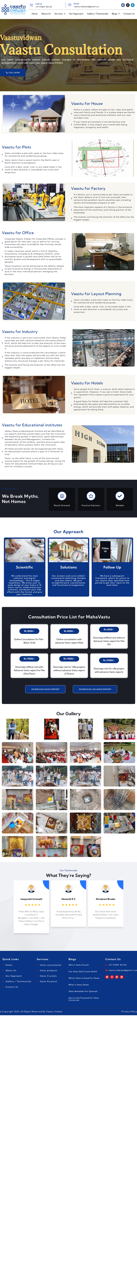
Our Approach (76, 13)
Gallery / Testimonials (97, 13)
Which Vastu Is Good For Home (84, 978)
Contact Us (129, 13)
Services (59, 13)
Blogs (116, 13)
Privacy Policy (129, 1011)
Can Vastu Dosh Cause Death (83, 972)
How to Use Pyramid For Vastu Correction (84, 999)
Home (35, 13)
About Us (46, 13)
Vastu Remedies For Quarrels (83, 991)
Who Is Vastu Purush (79, 965)
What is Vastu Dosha (79, 985)
